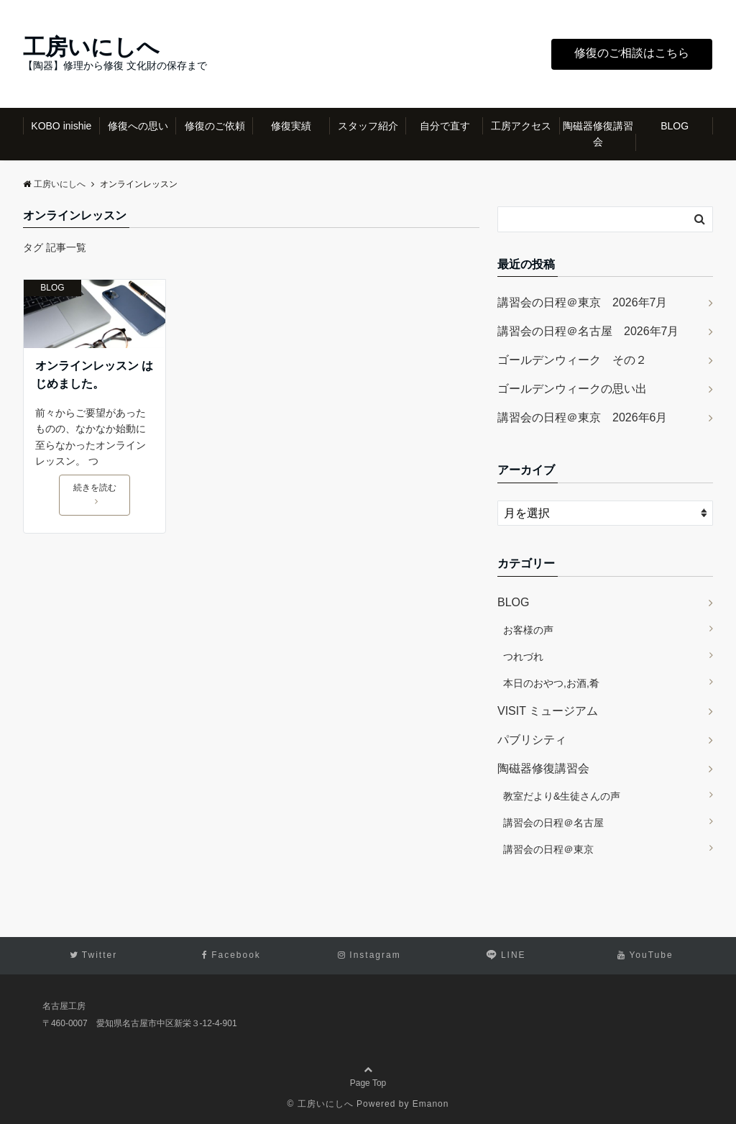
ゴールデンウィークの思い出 (572, 389)
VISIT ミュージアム (547, 711)
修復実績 (291, 126)
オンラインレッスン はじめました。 (94, 375)
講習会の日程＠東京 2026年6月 (582, 417)
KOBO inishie (61, 126)
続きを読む (94, 494)
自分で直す (445, 126)
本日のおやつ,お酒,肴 (551, 683)
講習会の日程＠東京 (548, 849)
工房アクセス (521, 126)
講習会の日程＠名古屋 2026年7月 (588, 331)
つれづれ (523, 656)
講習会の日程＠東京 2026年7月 (582, 302)
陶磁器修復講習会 (598, 133)
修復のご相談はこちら (631, 53)
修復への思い (138, 126)
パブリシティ (531, 740)
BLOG (675, 126)
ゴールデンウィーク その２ (572, 360)
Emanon (431, 1104)
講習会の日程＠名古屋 (553, 822)
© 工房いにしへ (321, 1104)
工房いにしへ (91, 47)
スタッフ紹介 (368, 126)
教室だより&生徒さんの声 (561, 796)
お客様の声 (528, 630)
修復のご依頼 (215, 126)
